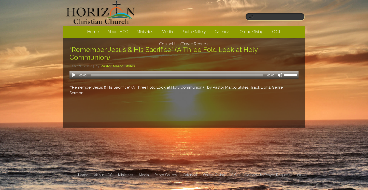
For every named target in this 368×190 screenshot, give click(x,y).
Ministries (145, 31)
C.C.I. (276, 31)
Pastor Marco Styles (118, 66)
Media (167, 31)
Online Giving (251, 31)
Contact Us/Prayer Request (184, 44)
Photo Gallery (193, 31)
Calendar (223, 31)
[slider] (177, 75)
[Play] (73, 75)
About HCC (117, 31)
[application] (184, 75)
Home (93, 31)
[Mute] (279, 75)
